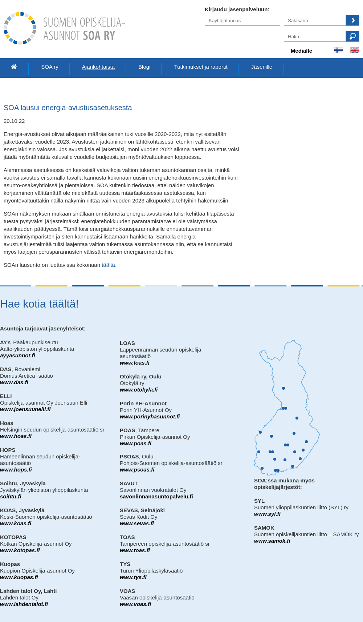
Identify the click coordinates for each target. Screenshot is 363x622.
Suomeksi (338, 50)
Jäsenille (261, 67)
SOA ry (49, 67)
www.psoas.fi (137, 469)
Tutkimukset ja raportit (201, 67)
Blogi (144, 67)
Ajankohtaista (98, 67)
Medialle (301, 51)
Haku (352, 36)
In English (354, 50)
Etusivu (14, 67)
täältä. (109, 265)
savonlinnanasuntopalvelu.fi (156, 496)
